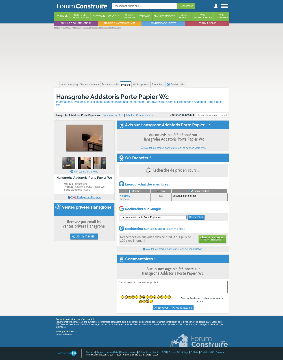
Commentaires (144, 115)
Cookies (220, 352)
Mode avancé (182, 307)
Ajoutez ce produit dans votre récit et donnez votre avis (173, 148)
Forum (60, 16)
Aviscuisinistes (221, 16)
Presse (172, 352)
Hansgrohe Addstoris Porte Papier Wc (112, 96)
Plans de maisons (164, 16)
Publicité (194, 352)
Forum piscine (207, 23)
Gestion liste (175, 84)
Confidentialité (207, 352)
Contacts (90, 352)
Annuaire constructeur (76, 23)
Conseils (113, 16)
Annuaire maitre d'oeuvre (120, 23)
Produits (125, 84)
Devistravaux (184, 16)
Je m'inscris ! (84, 236)
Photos (97, 16)
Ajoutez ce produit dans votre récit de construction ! (173, 249)
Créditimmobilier (129, 16)
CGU (164, 352)
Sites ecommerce (90, 84)
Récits (79, 16)
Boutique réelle (110, 84)
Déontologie (183, 352)
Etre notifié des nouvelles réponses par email (202, 300)
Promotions (158, 84)
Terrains (144, 16)
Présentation (110, 115)
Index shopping (69, 84)
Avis (121, 115)
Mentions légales (128, 352)
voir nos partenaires (64, 334)
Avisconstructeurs (202, 16)
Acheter (129, 115)
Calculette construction (149, 352)
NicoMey (125, 195)
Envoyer (161, 307)
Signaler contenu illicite (107, 352)
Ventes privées (141, 84)
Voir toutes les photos (84, 171)
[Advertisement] (141, 54)
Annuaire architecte (163, 23)
